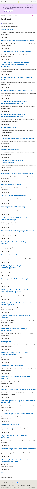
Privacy (28, 485)
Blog (18, 485)
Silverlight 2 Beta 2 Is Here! (10, 425)
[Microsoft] (18, 2)
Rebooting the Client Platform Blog (13, 207)
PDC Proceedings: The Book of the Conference (17, 414)
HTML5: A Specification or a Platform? (14, 196)
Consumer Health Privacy (6, 487)
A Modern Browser (7, 29)
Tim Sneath (15, 15)
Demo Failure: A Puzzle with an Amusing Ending (17, 138)
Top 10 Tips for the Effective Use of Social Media (17, 40)
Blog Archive (8, 15)
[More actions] (35, 15)
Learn (2, 15)
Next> (2, 472)
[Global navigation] (1, 2)
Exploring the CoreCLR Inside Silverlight (15, 279)
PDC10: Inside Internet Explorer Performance (16, 90)
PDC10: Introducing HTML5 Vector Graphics (16, 51)
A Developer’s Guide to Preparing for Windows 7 (17, 231)
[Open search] (31, 2)
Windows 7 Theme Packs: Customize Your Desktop (18, 390)
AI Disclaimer (3, 485)
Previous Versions (11, 485)
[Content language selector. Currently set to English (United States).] (7, 482)
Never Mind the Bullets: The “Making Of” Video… (17, 173)
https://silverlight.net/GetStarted (13, 428)
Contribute (23, 485)
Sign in (34, 1)
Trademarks (23, 487)
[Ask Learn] (32, 15)
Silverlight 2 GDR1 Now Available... (13, 366)
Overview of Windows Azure (10, 255)
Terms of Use (16, 487)
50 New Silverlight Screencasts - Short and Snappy (18, 449)
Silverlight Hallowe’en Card (10, 149)
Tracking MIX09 (6, 342)
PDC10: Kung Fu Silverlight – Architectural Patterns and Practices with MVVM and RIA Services (15, 64)
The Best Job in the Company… (12, 184)
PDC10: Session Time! (8, 127)
